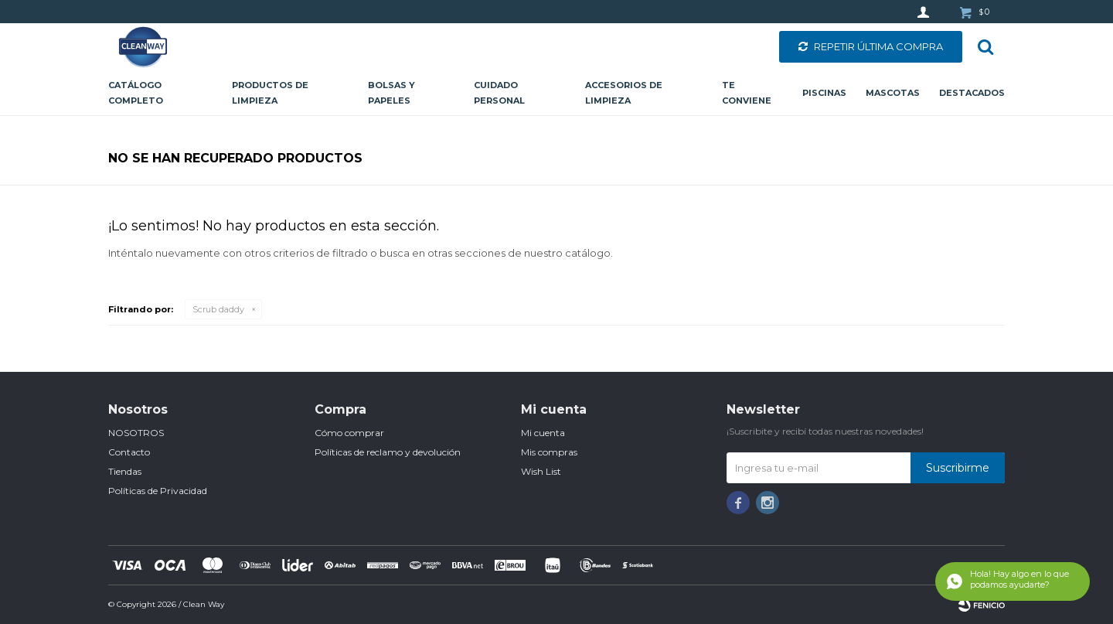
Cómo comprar (349, 432)
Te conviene (746, 93)
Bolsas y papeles (391, 93)
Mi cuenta (543, 432)
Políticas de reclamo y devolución (388, 452)
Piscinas (824, 92)
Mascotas (893, 92)
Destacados (972, 92)
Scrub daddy (218, 309)
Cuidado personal (499, 93)
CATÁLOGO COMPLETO (135, 93)
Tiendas (124, 471)
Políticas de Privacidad (157, 490)
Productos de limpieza (270, 93)
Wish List (541, 471)
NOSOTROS (136, 432)
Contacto (129, 452)
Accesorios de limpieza (623, 93)
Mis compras (549, 452)
